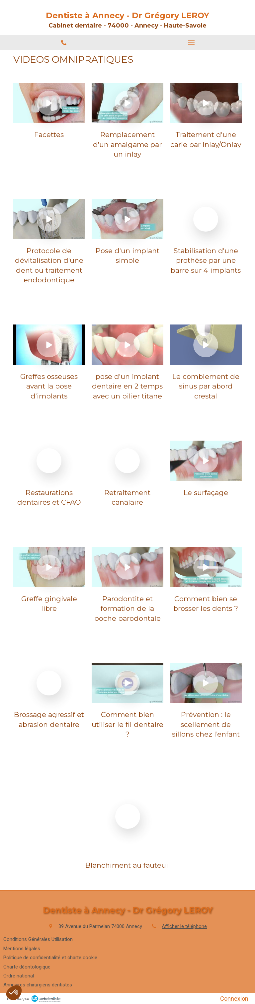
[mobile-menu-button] (191, 42)
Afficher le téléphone (184, 926)
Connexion (234, 998)
